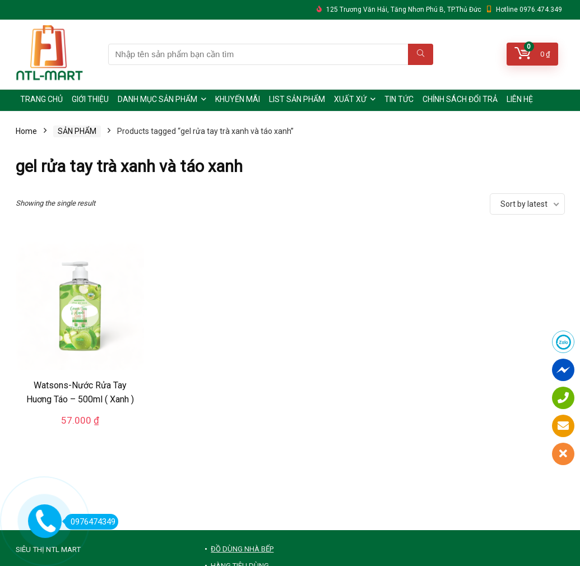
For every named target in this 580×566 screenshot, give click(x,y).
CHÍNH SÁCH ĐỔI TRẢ (460, 99)
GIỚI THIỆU (90, 99)
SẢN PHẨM (77, 131)
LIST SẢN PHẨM (297, 99)
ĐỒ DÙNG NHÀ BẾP (242, 549)
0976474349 (89, 522)
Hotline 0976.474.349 (529, 9)
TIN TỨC (399, 99)
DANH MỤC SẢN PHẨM (157, 99)
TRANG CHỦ (41, 99)
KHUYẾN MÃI (237, 99)
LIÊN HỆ (520, 99)
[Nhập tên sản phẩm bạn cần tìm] (420, 54)
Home (26, 131)
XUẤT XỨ (350, 99)
